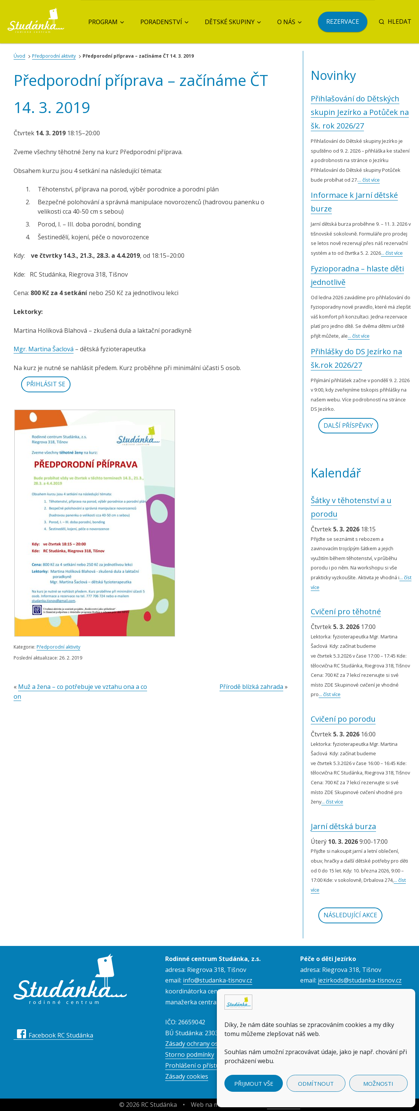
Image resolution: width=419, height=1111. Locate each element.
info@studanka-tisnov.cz (217, 980)
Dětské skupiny (230, 22)
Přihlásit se (45, 384)
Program (103, 22)
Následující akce (350, 915)
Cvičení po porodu (343, 719)
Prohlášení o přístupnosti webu (210, 1065)
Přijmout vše (253, 1083)
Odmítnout (316, 1083)
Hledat (395, 21)
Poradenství (161, 22)
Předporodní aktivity (54, 56)
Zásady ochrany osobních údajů (210, 1043)
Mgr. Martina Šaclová (44, 349)
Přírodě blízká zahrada (251, 687)
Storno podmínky (189, 1054)
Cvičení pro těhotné (346, 611)
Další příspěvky (348, 425)
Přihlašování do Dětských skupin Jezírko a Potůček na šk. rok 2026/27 (360, 112)
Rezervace (342, 21)
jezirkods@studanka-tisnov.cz (360, 980)
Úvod (19, 56)
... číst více (369, 179)
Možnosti (378, 1083)
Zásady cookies (186, 1076)
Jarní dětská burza (343, 826)
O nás (286, 22)
